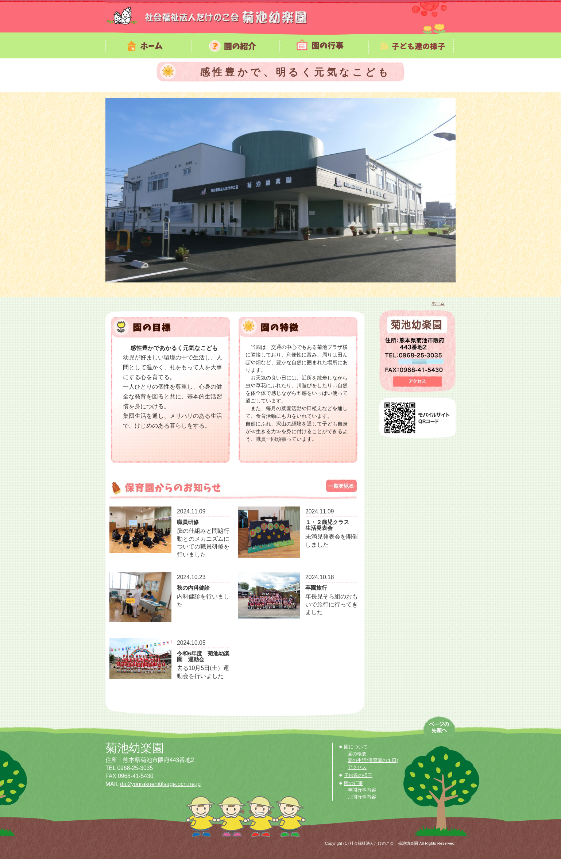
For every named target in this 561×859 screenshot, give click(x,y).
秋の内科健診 (193, 588)
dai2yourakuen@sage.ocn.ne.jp (160, 784)
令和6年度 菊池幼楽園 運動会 (203, 657)
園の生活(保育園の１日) (373, 760)
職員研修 (188, 523)
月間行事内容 (362, 797)
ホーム (438, 303)
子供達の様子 (358, 775)
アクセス (357, 767)
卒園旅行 (316, 588)
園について (356, 747)
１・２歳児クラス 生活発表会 (330, 525)
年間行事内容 (362, 790)
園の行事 (353, 783)
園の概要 (357, 753)
